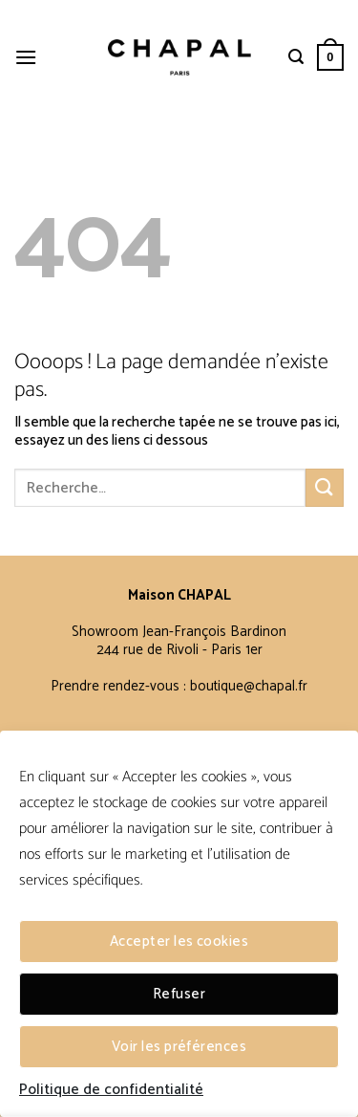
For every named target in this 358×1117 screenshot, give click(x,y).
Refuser (179, 994)
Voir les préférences (179, 1047)
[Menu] (25, 56)
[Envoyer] (324, 487)
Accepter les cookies (179, 941)
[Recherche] (296, 57)
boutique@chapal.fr (248, 686)
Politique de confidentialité (111, 1090)
